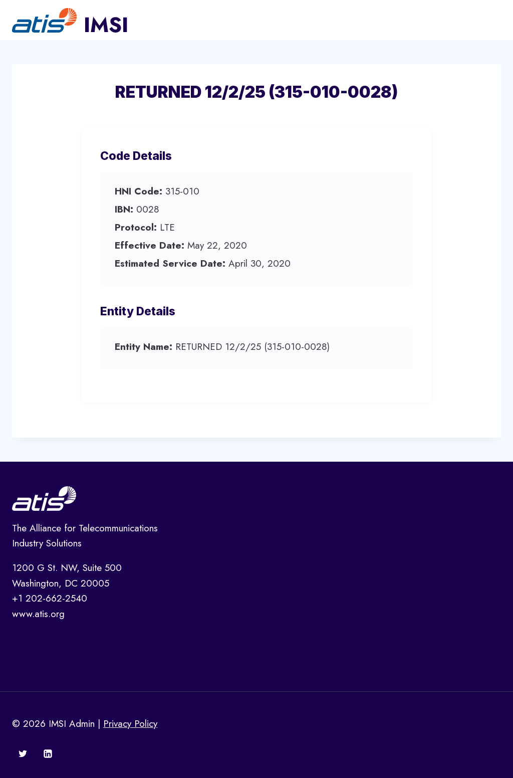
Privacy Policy (130, 723)
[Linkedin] (47, 753)
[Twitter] (23, 753)
